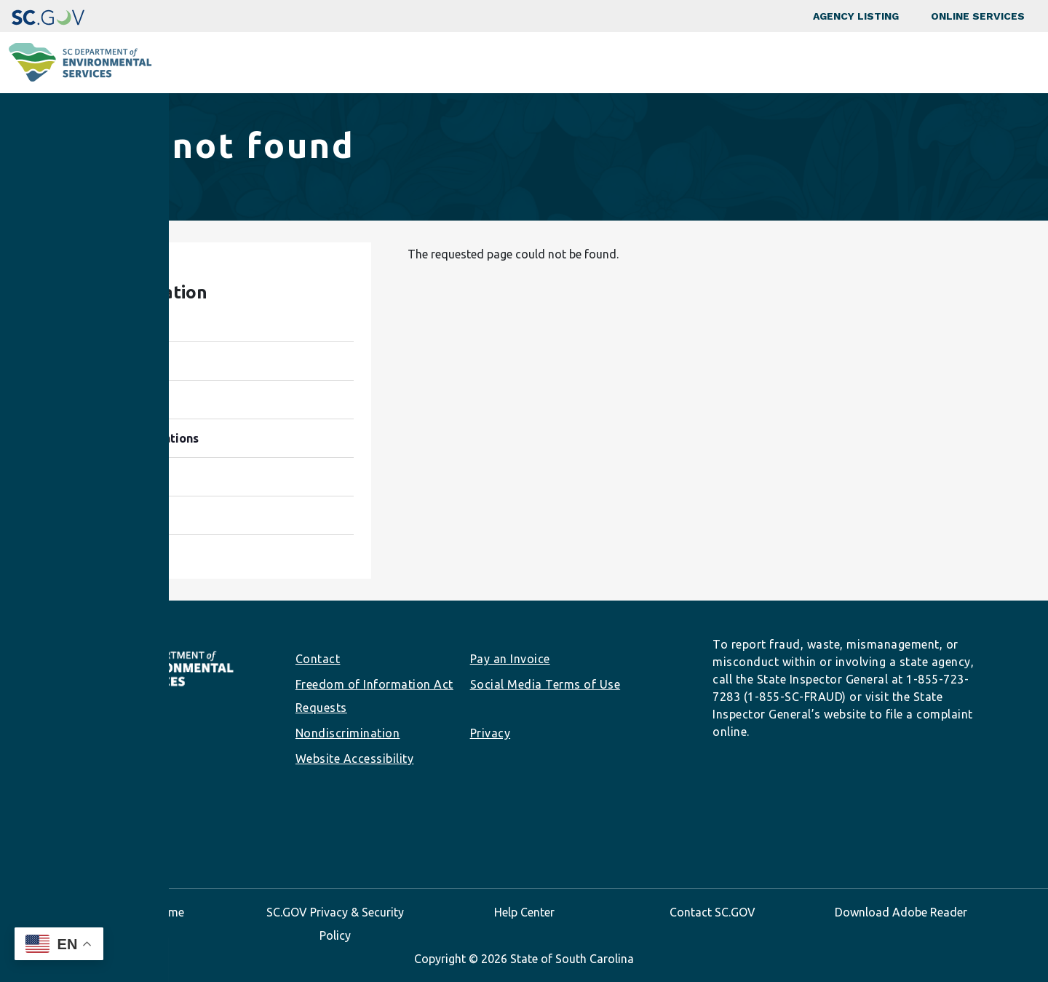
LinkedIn (105, 832)
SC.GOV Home (146, 912)
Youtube (152, 832)
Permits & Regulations (679, 62)
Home (86, 182)
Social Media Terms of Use (545, 684)
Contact (318, 658)
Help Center (524, 912)
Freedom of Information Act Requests (374, 696)
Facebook (59, 832)
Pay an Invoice (510, 658)
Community (437, 62)
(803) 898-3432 (92, 778)
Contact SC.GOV (712, 912)
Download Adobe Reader (901, 912)
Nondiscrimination (347, 733)
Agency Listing (856, 16)
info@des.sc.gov (100, 802)
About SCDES (950, 62)
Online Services (978, 16)
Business (542, 62)
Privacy (490, 733)
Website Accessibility (354, 758)
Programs (328, 62)
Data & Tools (827, 62)
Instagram (82, 832)
